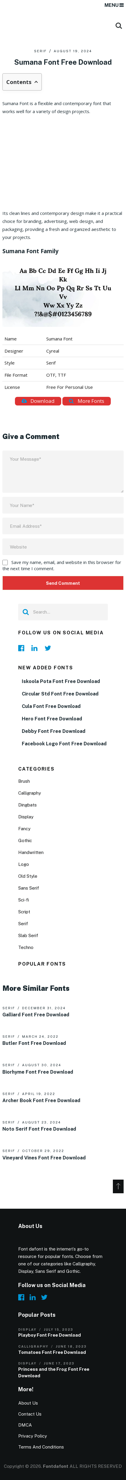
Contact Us (30, 1413)
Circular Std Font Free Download (60, 694)
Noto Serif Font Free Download (39, 1129)
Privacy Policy (32, 1435)
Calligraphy (29, 793)
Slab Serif (28, 935)
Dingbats (27, 804)
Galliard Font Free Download (35, 1015)
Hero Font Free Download (52, 719)
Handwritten (31, 852)
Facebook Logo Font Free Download (64, 744)
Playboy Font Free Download (49, 1335)
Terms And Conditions (41, 1446)
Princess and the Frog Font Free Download (53, 1372)
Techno (25, 947)
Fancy (24, 828)
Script (24, 911)
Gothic (25, 840)
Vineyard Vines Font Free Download (44, 1158)
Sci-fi (23, 899)
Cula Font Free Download (51, 706)
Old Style (27, 876)
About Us (28, 1402)
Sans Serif (28, 887)
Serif (40, 51)
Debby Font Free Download (53, 731)
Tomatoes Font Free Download (52, 1352)
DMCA (25, 1424)
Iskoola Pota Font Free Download (61, 681)
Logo (23, 864)
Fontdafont (55, 1466)
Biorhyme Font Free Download (37, 1072)
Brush (24, 781)
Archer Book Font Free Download (41, 1100)
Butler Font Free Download (34, 1043)
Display (25, 816)
